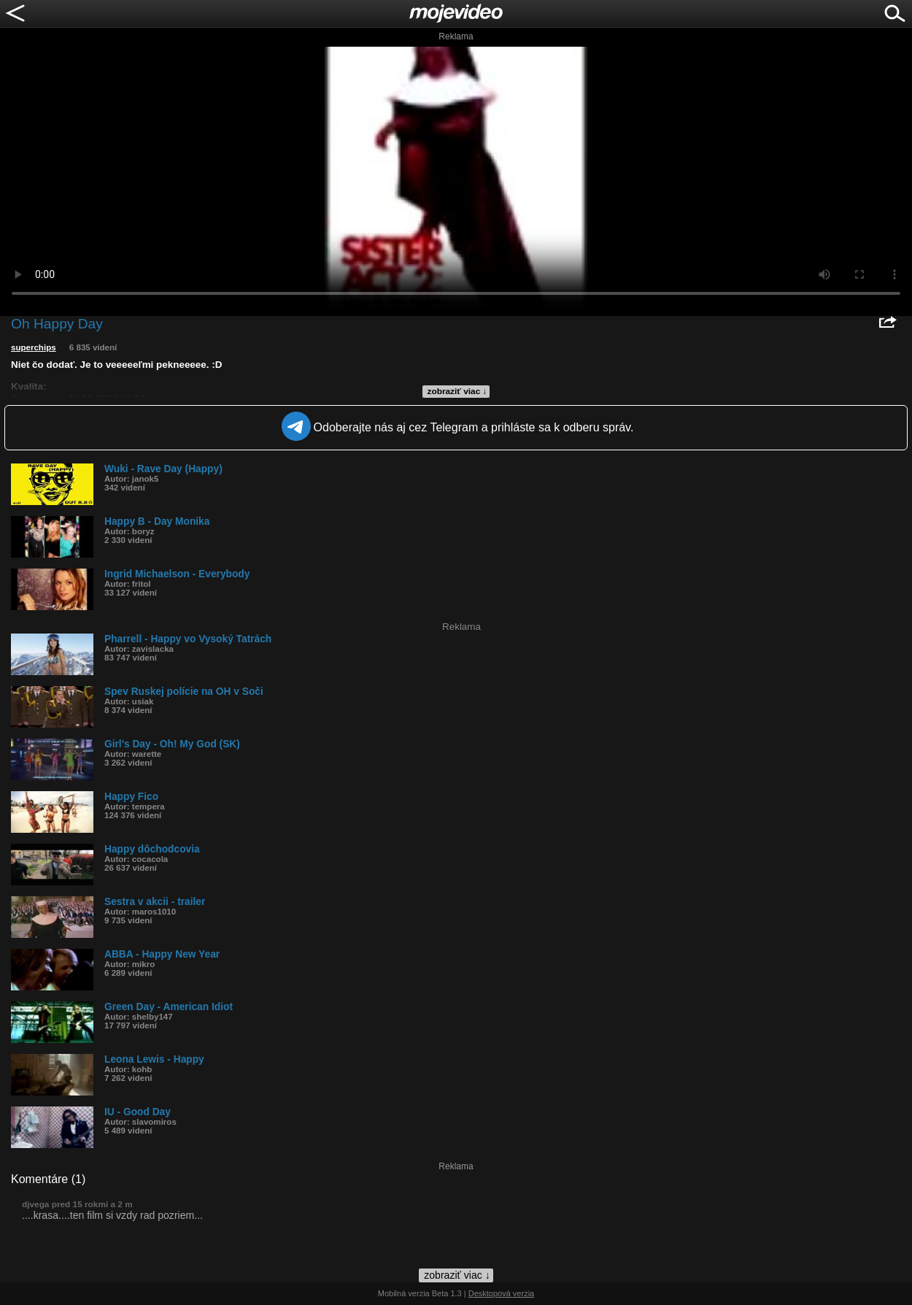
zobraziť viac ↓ (457, 391)
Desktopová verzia (501, 1293)
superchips (33, 347)
